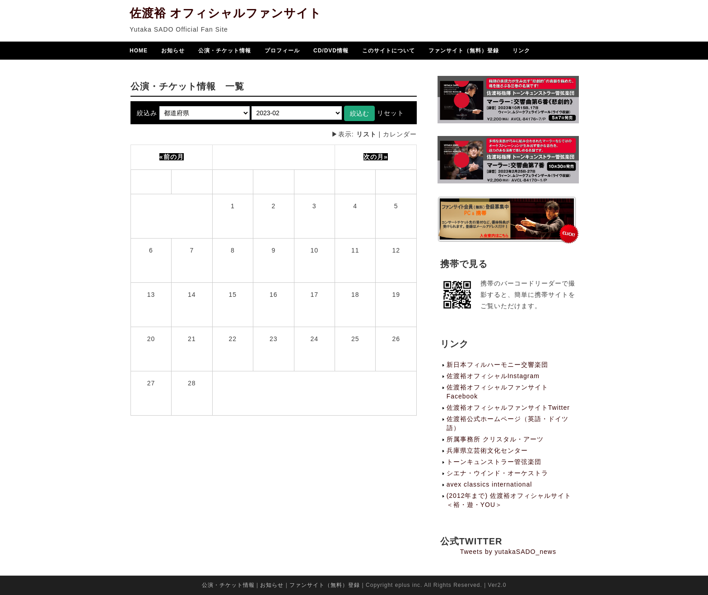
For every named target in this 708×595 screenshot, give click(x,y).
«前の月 (171, 156)
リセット (390, 113)
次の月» (375, 156)
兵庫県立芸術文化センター (487, 450)
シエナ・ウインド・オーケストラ (497, 473)
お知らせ (173, 51)
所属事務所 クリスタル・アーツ (495, 439)
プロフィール (282, 51)
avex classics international (489, 484)
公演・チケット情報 (224, 51)
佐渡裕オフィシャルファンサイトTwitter (508, 407)
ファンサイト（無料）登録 (464, 51)
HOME (139, 51)
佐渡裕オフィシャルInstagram (493, 375)
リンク (521, 51)
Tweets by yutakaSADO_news (508, 551)
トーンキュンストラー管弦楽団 (494, 461)
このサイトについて (388, 51)
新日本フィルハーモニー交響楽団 (497, 364)
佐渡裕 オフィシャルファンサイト (225, 14)
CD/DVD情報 (331, 51)
